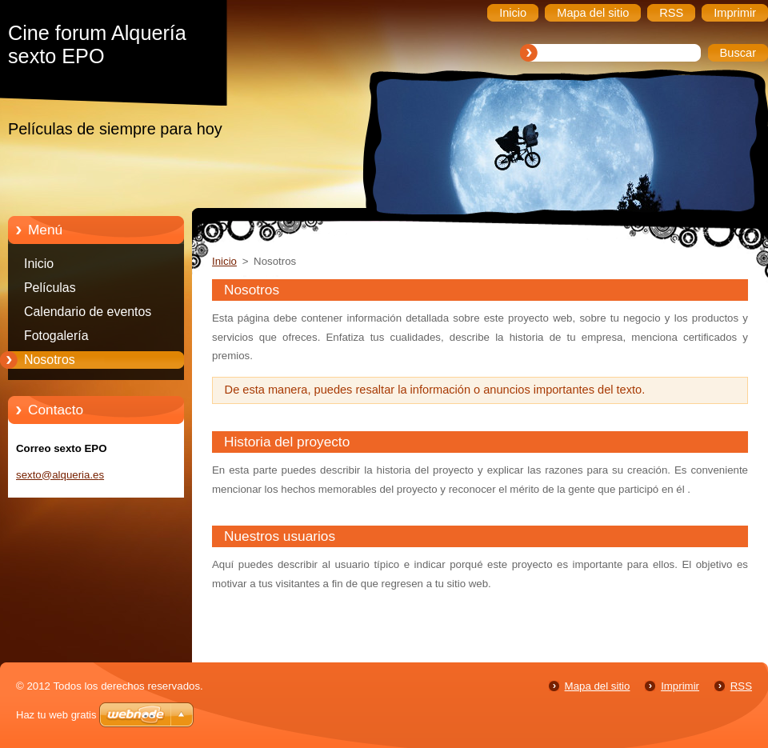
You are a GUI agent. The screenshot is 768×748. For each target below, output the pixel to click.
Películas (50, 287)
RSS (741, 686)
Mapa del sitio (597, 686)
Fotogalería (56, 335)
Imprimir (680, 686)
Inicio (39, 263)
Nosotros (49, 359)
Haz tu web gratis (56, 715)
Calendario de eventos (87, 311)
